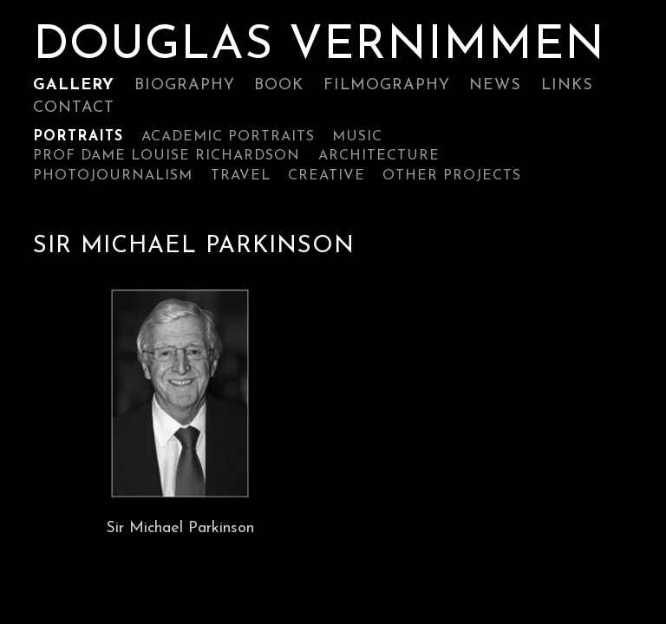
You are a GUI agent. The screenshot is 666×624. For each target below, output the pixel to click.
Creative (326, 176)
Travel (241, 176)
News (495, 85)
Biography (184, 85)
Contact (73, 108)
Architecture (379, 156)
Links (567, 85)
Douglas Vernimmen (319, 46)
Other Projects (451, 176)
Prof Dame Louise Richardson (166, 156)
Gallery (73, 85)
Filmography (386, 85)
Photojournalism (113, 176)
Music (357, 137)
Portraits (78, 137)
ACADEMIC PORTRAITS (228, 137)
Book (279, 85)
